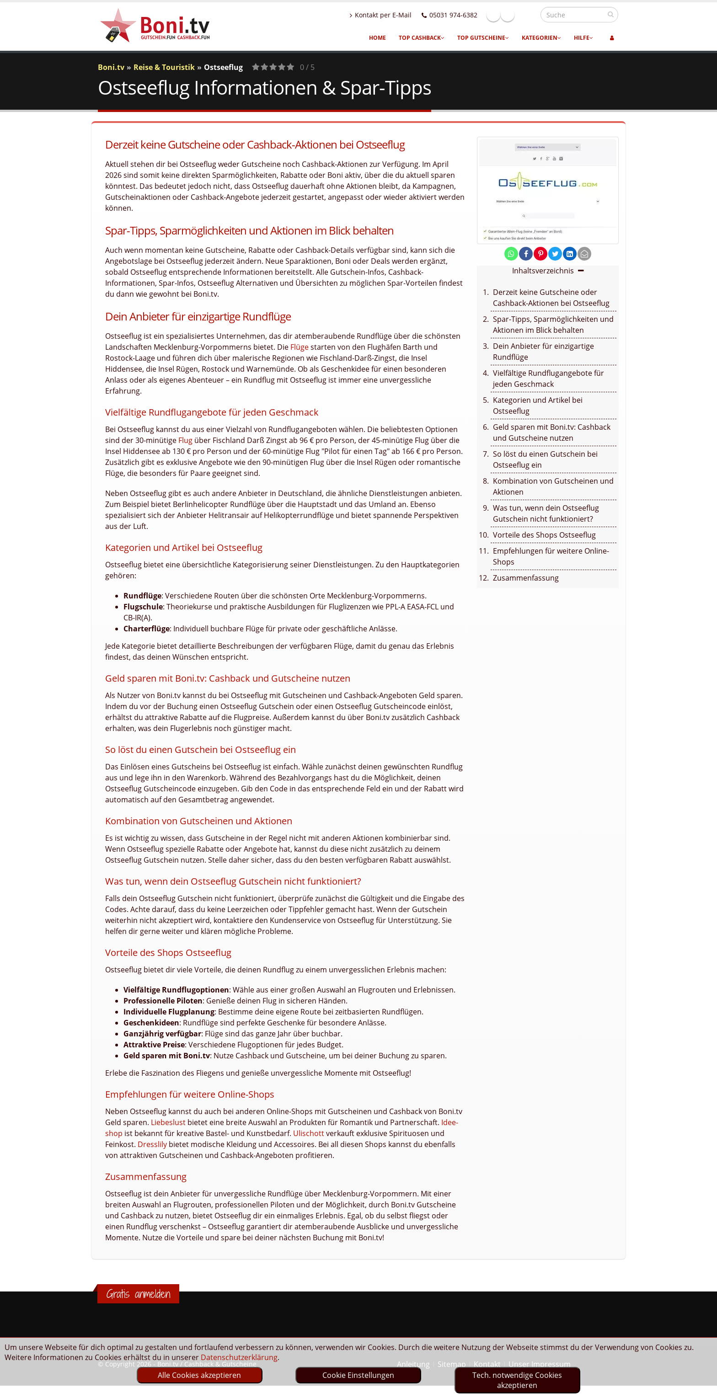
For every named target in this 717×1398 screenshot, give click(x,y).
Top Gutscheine (483, 38)
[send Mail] (584, 254)
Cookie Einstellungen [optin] (358, 1375)
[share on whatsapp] (511, 254)
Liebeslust (168, 1122)
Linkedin (527, 14)
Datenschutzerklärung (239, 1357)
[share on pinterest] (540, 254)
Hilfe (583, 38)
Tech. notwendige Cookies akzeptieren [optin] (517, 1380)
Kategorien (541, 38)
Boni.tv (111, 67)
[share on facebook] (526, 254)
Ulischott (308, 1133)
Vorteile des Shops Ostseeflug (544, 535)
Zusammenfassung (526, 578)
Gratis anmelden (138, 1294)
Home (377, 38)
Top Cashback (421, 38)
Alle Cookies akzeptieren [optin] (199, 1375)
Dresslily (152, 1144)
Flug (185, 440)
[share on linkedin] (569, 254)
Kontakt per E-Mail (400, 15)
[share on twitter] (555, 254)
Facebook (513, 14)
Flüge (299, 347)
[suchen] (610, 14)
